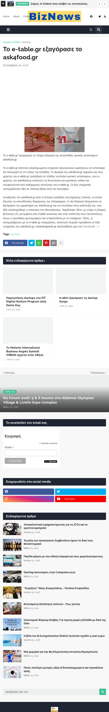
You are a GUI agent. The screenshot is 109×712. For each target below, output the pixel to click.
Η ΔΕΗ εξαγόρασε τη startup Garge (78, 299)
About (16, 16)
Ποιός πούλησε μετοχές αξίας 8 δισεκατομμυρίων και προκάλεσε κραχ (63, 669)
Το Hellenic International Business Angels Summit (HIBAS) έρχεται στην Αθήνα (24, 351)
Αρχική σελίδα (11, 42)
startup (26, 42)
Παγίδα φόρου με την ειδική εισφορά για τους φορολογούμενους (63, 556)
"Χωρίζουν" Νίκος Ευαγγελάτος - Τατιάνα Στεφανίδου (56, 588)
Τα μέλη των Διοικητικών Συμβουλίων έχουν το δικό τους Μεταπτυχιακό (58, 542)
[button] (99, 4)
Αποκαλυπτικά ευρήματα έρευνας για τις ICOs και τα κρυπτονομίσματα (56, 526)
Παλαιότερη (97, 372)
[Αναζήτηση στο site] (50, 692)
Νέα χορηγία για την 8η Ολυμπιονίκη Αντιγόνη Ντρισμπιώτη (61, 651)
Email (9, 447)
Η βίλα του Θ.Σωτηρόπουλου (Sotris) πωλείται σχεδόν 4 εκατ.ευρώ (64, 635)
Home (6, 16)
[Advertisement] (54, 97)
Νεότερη (9, 372)
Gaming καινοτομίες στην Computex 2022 (49, 572)
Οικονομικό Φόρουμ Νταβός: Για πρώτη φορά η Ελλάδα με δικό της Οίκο (65, 621)
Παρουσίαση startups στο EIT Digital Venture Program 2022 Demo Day (26, 301)
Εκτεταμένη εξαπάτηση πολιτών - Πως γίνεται (52, 604)
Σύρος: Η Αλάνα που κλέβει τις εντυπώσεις (59, 3)
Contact (27, 16)
